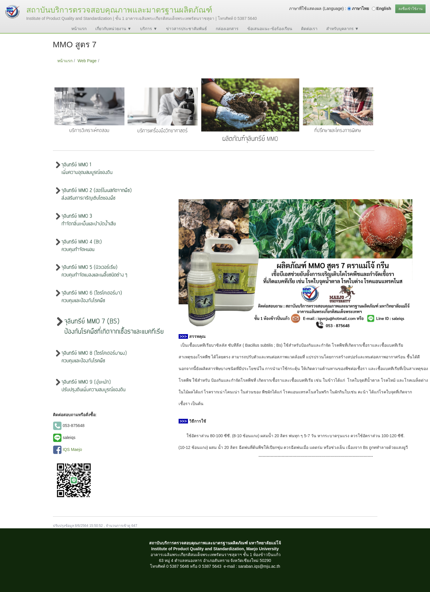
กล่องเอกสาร (227, 28)
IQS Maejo (72, 449)
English (384, 8)
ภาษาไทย (360, 8)
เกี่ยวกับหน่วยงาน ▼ (113, 28)
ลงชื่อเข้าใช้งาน (410, 9)
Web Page (86, 60)
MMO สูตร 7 (113, 60)
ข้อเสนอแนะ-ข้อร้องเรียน (269, 28)
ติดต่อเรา (309, 28)
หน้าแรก (79, 28)
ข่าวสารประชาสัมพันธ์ (186, 28)
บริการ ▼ (148, 28)
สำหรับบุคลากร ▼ (342, 28)
